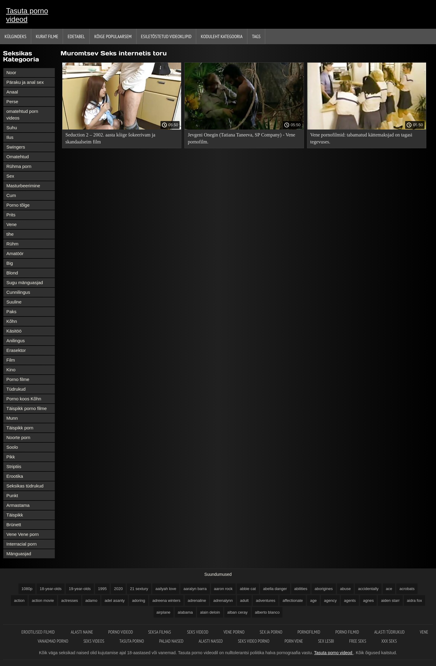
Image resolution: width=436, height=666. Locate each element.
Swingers (15, 146)
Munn (12, 418)
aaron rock (223, 588)
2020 (118, 588)
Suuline (13, 301)
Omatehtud (17, 156)
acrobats (407, 588)
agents (350, 600)
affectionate (292, 600)
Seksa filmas (160, 632)
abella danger (275, 588)
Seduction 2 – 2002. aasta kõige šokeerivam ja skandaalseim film (110, 138)
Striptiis (13, 466)
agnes (368, 600)
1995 (102, 588)
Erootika (14, 476)
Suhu (11, 127)
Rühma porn (18, 166)
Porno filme (17, 379)
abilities (300, 588)
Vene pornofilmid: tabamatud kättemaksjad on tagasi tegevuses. (361, 138)
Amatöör (15, 253)
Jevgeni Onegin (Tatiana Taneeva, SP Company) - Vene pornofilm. (241, 138)
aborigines (324, 588)
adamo (91, 600)
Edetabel (76, 36)
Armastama (18, 505)
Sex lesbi (326, 641)
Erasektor (16, 350)
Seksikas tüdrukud (25, 485)
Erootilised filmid (38, 632)
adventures (265, 600)
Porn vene (294, 641)
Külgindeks (15, 36)
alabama (185, 612)
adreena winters (166, 600)
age (313, 600)
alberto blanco (267, 612)
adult (244, 600)
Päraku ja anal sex (25, 82)
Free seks (357, 641)
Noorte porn (18, 437)
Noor (11, 72)
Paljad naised (171, 641)
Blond (12, 272)
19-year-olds (80, 588)
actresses (69, 600)
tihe (10, 234)
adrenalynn (223, 600)
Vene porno (233, 632)
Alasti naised (211, 641)
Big (9, 263)
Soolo (12, 447)
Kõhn (11, 321)
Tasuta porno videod (27, 15)
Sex (10, 176)
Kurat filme (47, 36)
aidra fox (414, 600)
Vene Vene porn (22, 534)
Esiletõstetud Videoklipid (166, 36)
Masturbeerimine (23, 185)
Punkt (12, 495)
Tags (256, 36)
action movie (43, 600)
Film (10, 360)
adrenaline (197, 600)
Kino (10, 369)
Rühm (12, 243)
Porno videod (120, 632)
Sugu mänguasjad (24, 282)
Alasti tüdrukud (389, 632)
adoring (138, 600)
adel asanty (114, 600)
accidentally (368, 588)
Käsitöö (13, 330)
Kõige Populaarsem (112, 36)
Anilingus (15, 340)
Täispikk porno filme (26, 408)
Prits (10, 214)
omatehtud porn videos (22, 114)
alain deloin (210, 612)
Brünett (13, 524)
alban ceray (237, 612)
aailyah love (165, 588)
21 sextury (139, 588)
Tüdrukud (15, 389)
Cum (11, 195)
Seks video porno (253, 641)
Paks (11, 311)
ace (389, 588)
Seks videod (197, 632)
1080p (26, 588)
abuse (345, 588)
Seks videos (93, 641)
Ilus (9, 137)
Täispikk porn (19, 427)
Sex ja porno (271, 632)
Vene (11, 224)
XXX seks (389, 641)
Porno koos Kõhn (23, 398)
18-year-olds (50, 588)
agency (330, 600)
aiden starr (390, 600)
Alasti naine (82, 632)
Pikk (10, 456)
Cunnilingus (18, 292)
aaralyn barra (195, 588)
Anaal (12, 91)
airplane (163, 612)
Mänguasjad (18, 553)
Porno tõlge (18, 205)
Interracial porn (21, 543)
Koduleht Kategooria (222, 36)
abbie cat (248, 588)
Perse (12, 101)
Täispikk (14, 514)
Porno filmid (347, 632)
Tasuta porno (131, 641)
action (19, 600)
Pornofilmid (308, 632)
